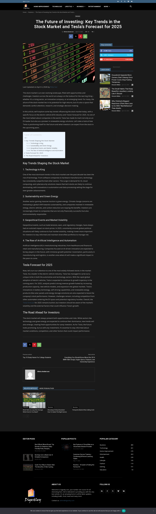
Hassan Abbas (116, 84)
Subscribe (128, 59)
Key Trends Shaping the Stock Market (40, 141)
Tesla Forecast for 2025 (34, 153)
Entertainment (94, 6)
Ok (124, 511)
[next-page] (27, 416)
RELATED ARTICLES (30, 388)
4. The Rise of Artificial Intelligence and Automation (46, 150)
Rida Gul (53, 87)
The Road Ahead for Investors (37, 156)
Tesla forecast (28, 302)
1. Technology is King (36, 143)
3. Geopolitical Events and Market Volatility (43, 148)
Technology (57, 6)
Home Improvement (41, 6)
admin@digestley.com (67, 500)
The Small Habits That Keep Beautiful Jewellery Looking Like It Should (122, 91)
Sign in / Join (26, 1)
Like (130, 50)
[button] (130, 7)
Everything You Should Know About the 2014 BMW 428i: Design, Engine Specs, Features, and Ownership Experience (79, 360)
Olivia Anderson (69, 31)
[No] (153, 511)
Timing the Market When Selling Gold (83, 410)
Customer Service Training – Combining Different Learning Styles (83, 456)
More (107, 6)
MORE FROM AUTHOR (46, 388)
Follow (129, 55)
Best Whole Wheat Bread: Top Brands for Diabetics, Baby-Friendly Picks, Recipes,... (44, 446)
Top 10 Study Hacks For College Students (37, 357)
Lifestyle (69, 6)
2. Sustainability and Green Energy (40, 146)
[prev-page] (24, 416)
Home (24, 12)
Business (81, 6)
